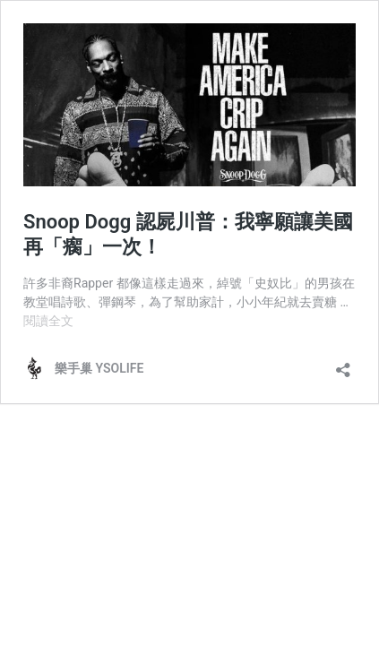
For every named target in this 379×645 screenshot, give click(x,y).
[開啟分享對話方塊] (343, 364)
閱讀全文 (48, 321)
